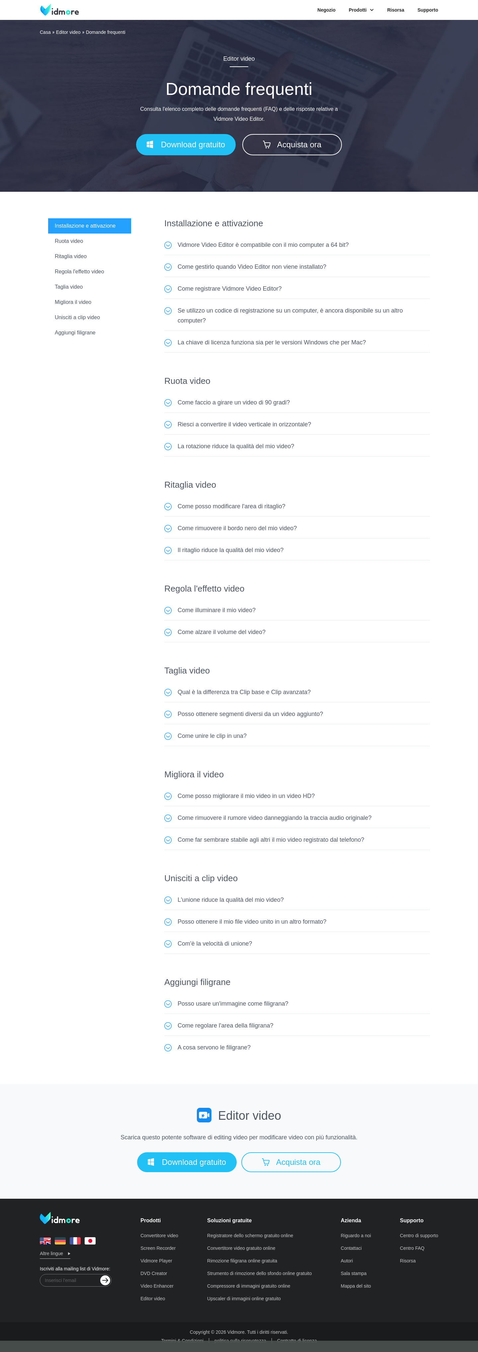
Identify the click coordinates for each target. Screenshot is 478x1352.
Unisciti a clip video (77, 317)
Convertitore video (159, 1235)
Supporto (428, 10)
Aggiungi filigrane (75, 332)
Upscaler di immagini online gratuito (244, 1298)
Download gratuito (186, 144)
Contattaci (351, 1248)
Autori (347, 1260)
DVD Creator (153, 1273)
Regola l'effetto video (79, 271)
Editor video (68, 32)
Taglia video (69, 287)
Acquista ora (292, 144)
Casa (45, 32)
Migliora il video (73, 302)
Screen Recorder (158, 1248)
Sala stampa (354, 1273)
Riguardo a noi (356, 1235)
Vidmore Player (156, 1260)
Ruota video (69, 241)
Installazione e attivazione (85, 226)
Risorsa (395, 10)
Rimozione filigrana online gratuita (242, 1260)
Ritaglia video (71, 256)
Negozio (326, 10)
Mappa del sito (356, 1286)
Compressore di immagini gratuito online (248, 1286)
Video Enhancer (156, 1286)
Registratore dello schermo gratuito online (250, 1235)
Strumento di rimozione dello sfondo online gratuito (259, 1273)
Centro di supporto (419, 1235)
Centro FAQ (412, 1248)
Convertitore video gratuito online (241, 1248)
